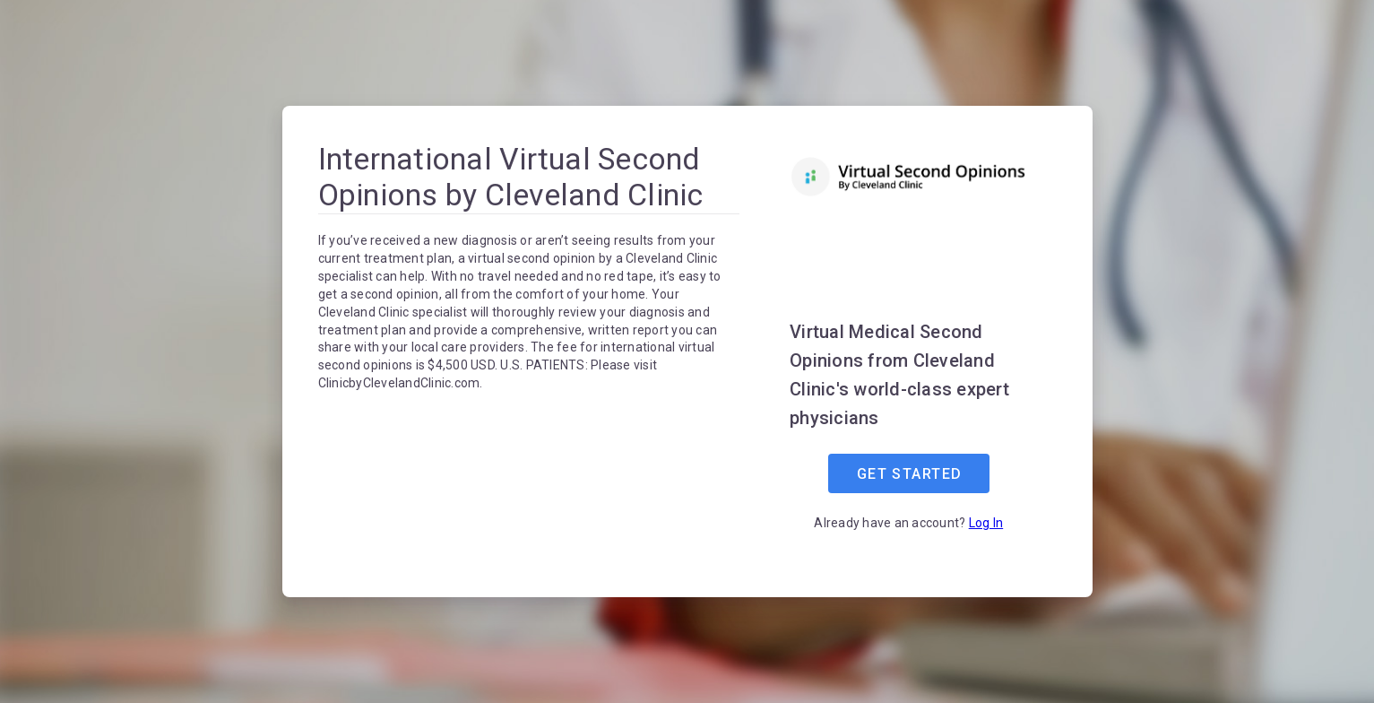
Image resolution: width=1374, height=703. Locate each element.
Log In (986, 523)
